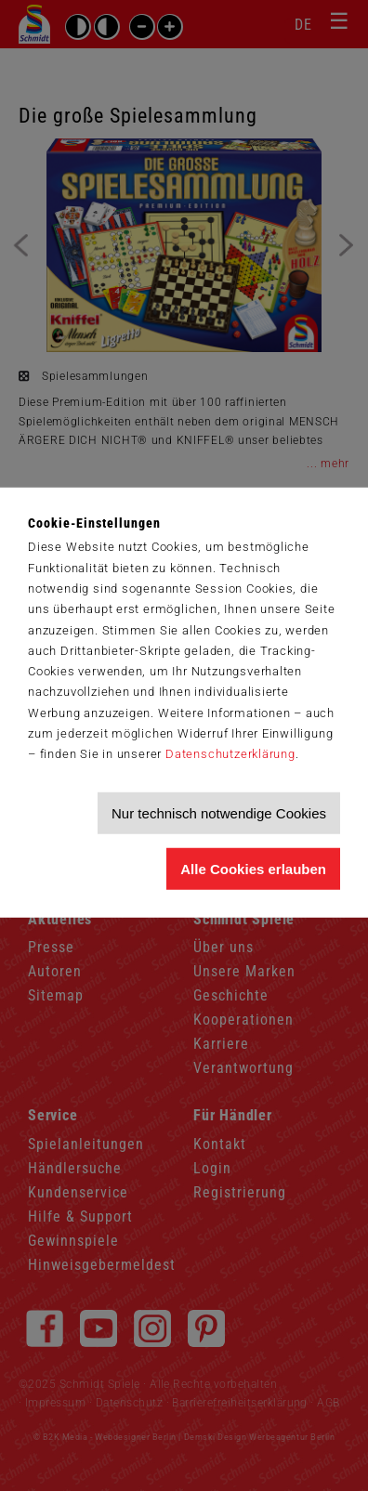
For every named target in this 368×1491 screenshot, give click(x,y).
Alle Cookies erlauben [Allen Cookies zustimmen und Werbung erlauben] (253, 869)
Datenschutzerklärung (230, 754)
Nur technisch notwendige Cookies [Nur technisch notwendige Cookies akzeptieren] (219, 813)
